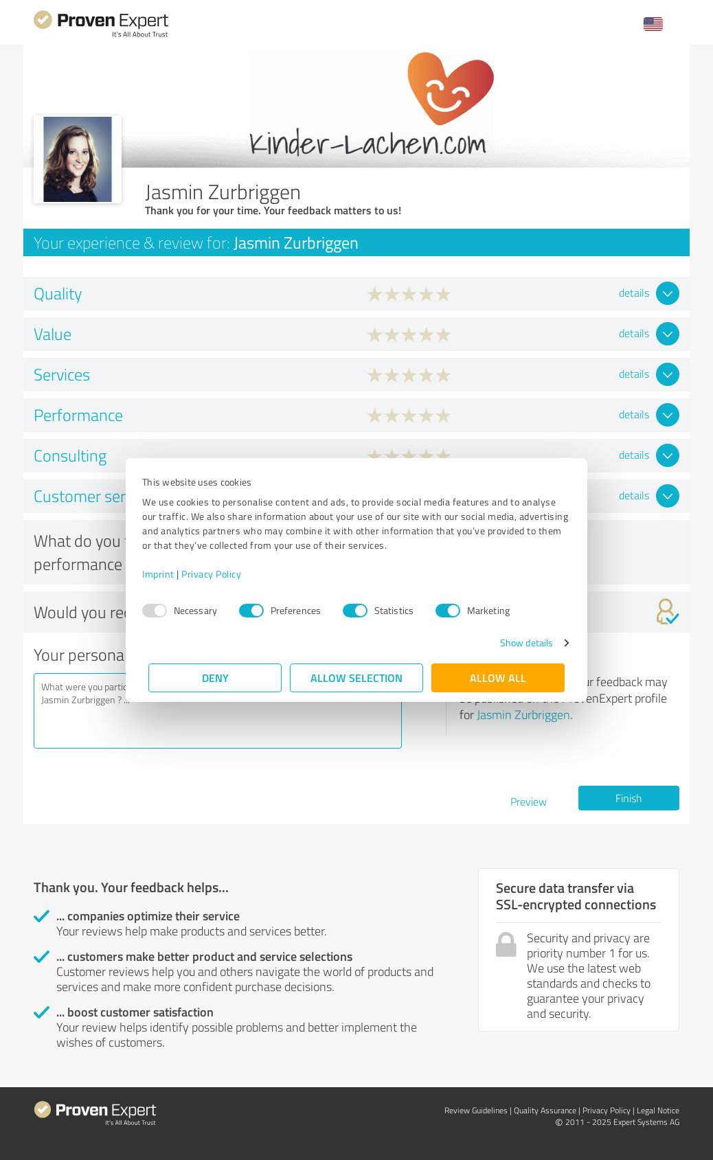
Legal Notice (658, 1110)
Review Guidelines (476, 1110)
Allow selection (356, 677)
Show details (520, 642)
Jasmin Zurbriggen (523, 714)
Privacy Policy (217, 573)
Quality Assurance (545, 1110)
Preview (528, 801)
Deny (215, 677)
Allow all (498, 677)
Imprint (164, 573)
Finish (628, 798)
